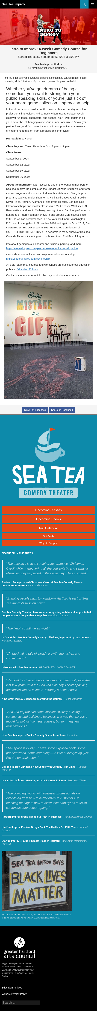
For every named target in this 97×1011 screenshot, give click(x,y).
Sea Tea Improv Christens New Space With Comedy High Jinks (38, 766)
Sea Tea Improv (13, 4)
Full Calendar (48, 528)
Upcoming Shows (48, 519)
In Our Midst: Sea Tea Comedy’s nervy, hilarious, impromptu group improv (45, 637)
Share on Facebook (62, 409)
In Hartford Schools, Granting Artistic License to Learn (34, 780)
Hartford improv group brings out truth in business (31, 816)
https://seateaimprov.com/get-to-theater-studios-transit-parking (42, 248)
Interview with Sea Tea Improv (19, 667)
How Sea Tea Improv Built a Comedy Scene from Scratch (35, 735)
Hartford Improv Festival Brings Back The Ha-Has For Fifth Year (39, 827)
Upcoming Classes (48, 510)
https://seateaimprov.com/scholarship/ (28, 258)
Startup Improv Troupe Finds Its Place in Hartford (31, 840)
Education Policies (27, 269)
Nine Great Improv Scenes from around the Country (32, 699)
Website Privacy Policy (14, 994)
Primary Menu (93, 4)
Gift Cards (48, 536)
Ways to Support (48, 543)
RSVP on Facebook (35, 409)
